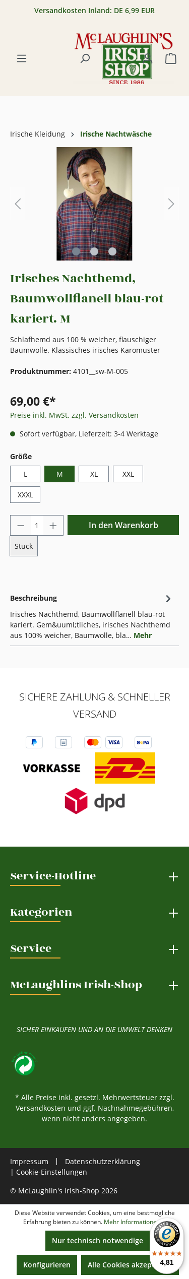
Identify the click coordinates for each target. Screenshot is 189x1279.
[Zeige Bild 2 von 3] (94, 251)
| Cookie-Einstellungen (48, 1172)
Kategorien (41, 912)
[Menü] (21, 58)
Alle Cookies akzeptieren (130, 1264)
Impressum (29, 1161)
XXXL (25, 494)
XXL (128, 474)
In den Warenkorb (123, 525)
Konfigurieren (47, 1264)
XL (94, 474)
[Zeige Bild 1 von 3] (76, 251)
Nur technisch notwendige (97, 1240)
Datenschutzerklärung (102, 1161)
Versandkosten (41, 1108)
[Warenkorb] (170, 58)
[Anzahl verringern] (20, 525)
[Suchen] (84, 58)
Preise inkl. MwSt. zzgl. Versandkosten (74, 415)
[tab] (92, 616)
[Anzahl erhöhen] (53, 525)
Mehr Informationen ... (135, 1222)
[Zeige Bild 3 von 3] (112, 251)
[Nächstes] (171, 203)
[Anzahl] (37, 525)
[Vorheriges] (17, 203)
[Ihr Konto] (147, 58)
